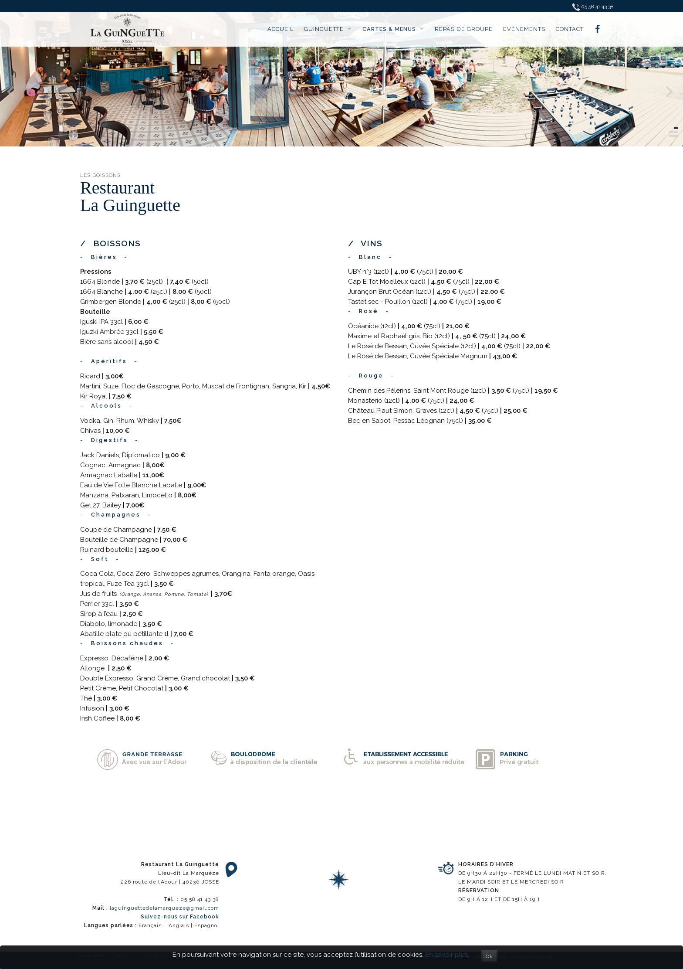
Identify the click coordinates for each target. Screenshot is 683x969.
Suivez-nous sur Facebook (180, 917)
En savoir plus (446, 955)
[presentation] (10, 92)
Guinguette (328, 29)
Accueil (280, 29)
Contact (570, 29)
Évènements (524, 29)
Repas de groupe (464, 29)
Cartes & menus (393, 29)
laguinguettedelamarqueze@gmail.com (164, 908)
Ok (489, 956)
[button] (676, 128)
